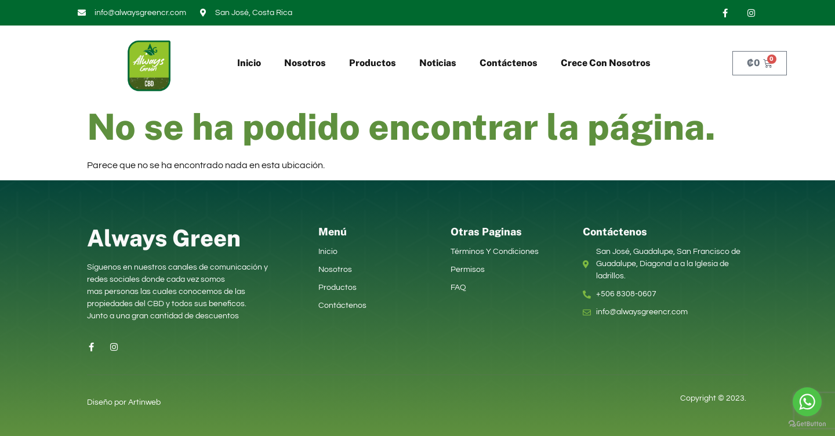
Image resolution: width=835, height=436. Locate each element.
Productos (372, 62)
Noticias (437, 62)
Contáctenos (509, 62)
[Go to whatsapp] (807, 401)
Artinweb (144, 402)
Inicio (249, 62)
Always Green (164, 238)
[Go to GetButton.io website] (807, 424)
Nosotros (305, 62)
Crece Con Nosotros (606, 62)
